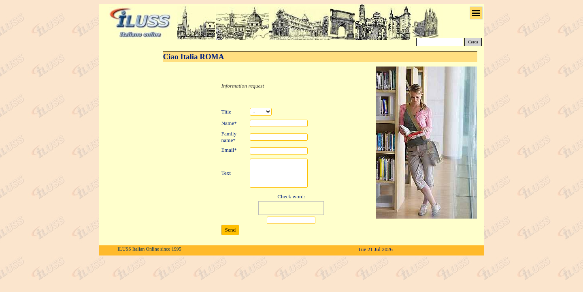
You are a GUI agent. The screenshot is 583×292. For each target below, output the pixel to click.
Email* (229, 150)
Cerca (473, 42)
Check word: (291, 196)
